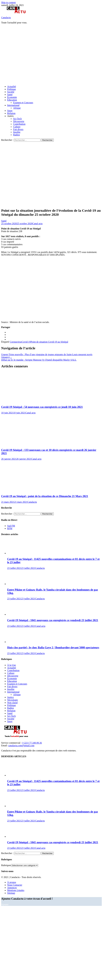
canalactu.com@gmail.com (21, 745)
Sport (9, 110)
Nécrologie (12, 700)
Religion (11, 113)
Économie (12, 97)
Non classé (12, 702)
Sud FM (11, 526)
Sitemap (11, 893)
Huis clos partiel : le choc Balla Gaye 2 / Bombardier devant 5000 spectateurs (53, 647)
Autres (10, 116)
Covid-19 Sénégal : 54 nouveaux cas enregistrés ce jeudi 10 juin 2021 (42, 406)
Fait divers (18, 129)
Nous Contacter (14, 885)
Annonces (12, 887)
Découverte (18, 121)
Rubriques (6, 865)
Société (10, 92)
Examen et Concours (23, 102)
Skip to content (8, 2)
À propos (11, 882)
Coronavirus (16, 342)
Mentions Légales (15, 890)
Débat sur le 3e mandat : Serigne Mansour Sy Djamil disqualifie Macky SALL (39, 360)
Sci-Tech (17, 118)
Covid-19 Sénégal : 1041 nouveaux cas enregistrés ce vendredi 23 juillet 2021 (52, 620)
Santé (10, 94)
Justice (10, 697)
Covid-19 (26, 342)
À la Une (11, 665)
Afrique (17, 108)
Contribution (19, 124)
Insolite (16, 132)
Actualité (11, 86)
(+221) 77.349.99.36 (32, 743)
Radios (16, 134)
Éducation (12, 100)
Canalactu (6, 17)
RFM (9, 528)
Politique (11, 89)
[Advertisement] (28, 54)
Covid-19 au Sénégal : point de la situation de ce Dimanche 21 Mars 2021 (44, 496)
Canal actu (37, 223)
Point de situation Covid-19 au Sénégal (49, 342)
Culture (16, 126)
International (13, 105)
